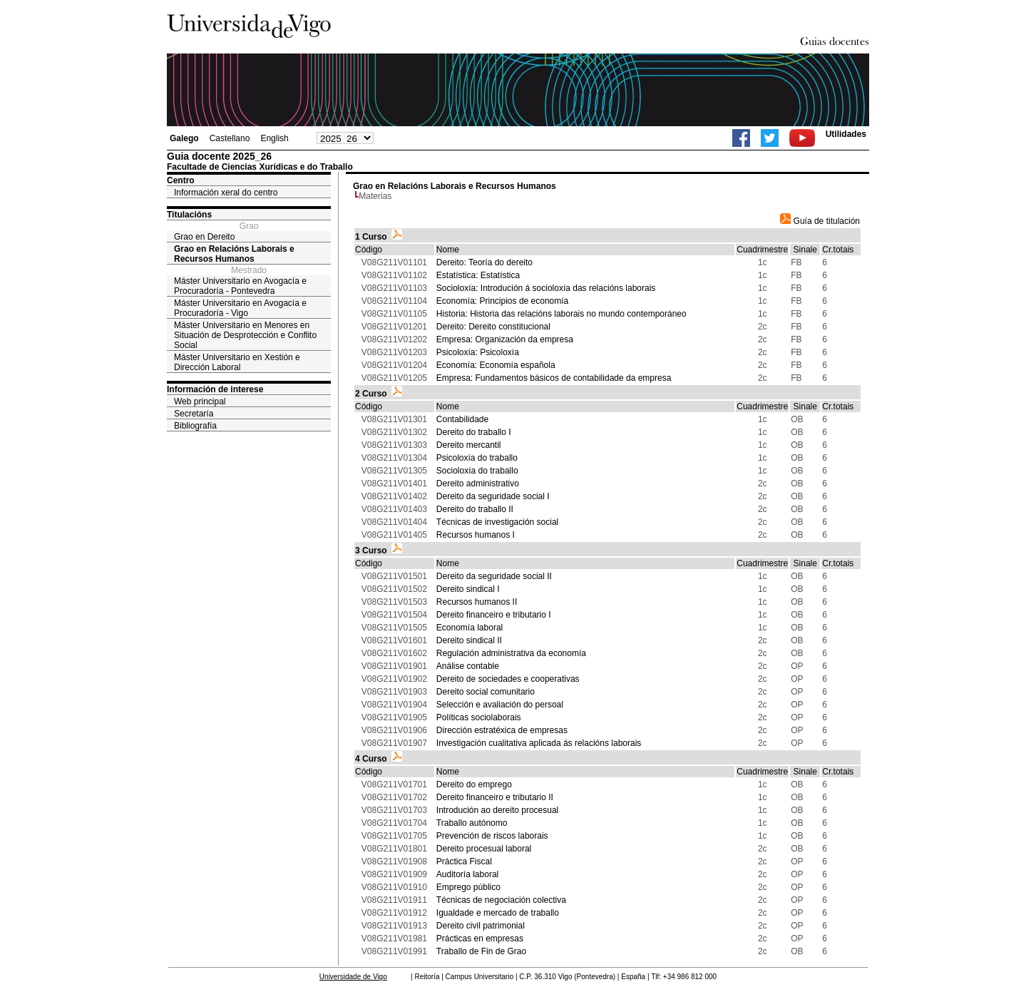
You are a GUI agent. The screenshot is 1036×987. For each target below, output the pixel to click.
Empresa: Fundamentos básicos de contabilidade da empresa (554, 378)
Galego (184, 138)
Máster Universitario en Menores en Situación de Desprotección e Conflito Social (245, 335)
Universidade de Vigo (353, 977)
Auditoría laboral (467, 874)
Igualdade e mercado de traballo (497, 913)
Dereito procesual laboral (483, 849)
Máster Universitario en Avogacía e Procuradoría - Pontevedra (240, 286)
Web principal (199, 401)
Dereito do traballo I (473, 432)
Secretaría (193, 414)
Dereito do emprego (474, 784)
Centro (181, 180)
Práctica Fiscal (464, 861)
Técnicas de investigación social (497, 522)
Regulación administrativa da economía (511, 653)
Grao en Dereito (204, 237)
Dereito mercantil (468, 445)
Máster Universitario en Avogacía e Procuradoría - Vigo (240, 308)
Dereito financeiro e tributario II (494, 797)
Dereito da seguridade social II (494, 576)
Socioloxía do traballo (477, 471)
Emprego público (468, 887)
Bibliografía (195, 426)
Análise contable (467, 666)
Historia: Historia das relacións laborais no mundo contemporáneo (561, 314)
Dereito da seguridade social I (493, 496)
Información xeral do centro (225, 193)
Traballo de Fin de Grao (481, 951)
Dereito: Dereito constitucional (493, 327)
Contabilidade (462, 419)
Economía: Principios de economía (502, 301)
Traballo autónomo (472, 823)
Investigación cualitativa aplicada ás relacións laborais (539, 743)
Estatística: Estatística (478, 275)
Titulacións (189, 215)
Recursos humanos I (475, 535)
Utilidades (846, 134)
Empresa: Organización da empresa (504, 339)
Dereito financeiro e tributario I (493, 615)
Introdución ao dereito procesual (497, 810)
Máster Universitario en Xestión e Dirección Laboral (237, 362)
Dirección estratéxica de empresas (502, 730)
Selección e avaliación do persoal (499, 705)
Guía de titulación (820, 221)
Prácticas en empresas (479, 938)
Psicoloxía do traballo (477, 458)
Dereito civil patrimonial (480, 926)
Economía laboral (469, 628)
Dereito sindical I (468, 589)
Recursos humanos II (476, 602)
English (274, 138)
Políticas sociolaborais (478, 717)
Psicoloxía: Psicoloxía (477, 352)
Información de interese (215, 389)
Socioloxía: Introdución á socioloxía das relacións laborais (546, 288)
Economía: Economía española (495, 365)
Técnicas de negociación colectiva (501, 900)
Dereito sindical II (469, 640)
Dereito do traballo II (474, 509)
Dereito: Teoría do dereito (484, 262)
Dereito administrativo (477, 484)
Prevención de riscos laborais (492, 836)
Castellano (230, 138)
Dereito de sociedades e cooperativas (508, 679)
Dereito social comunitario (485, 692)
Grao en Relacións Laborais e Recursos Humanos (234, 254)
